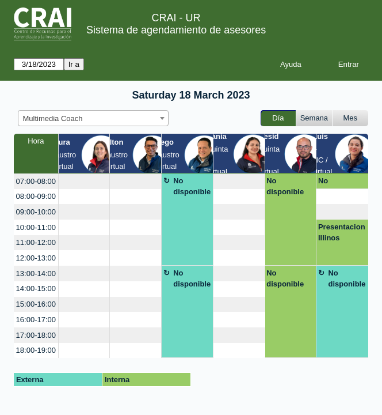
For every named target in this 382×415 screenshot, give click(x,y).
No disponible (192, 186)
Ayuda (290, 64)
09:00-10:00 (36, 211)
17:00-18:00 (36, 335)
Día (278, 118)
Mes (350, 118)
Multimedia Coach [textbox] (53, 118)
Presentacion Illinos (341, 232)
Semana (314, 118)
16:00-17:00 (36, 319)
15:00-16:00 (36, 304)
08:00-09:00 (36, 196)
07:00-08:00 (36, 181)
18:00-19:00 (36, 350)
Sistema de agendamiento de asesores (176, 30)
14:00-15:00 (36, 288)
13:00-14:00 (36, 273)
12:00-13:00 (36, 258)
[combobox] (93, 118)
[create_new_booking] (84, 181)
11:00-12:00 (36, 242)
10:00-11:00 (36, 227)
